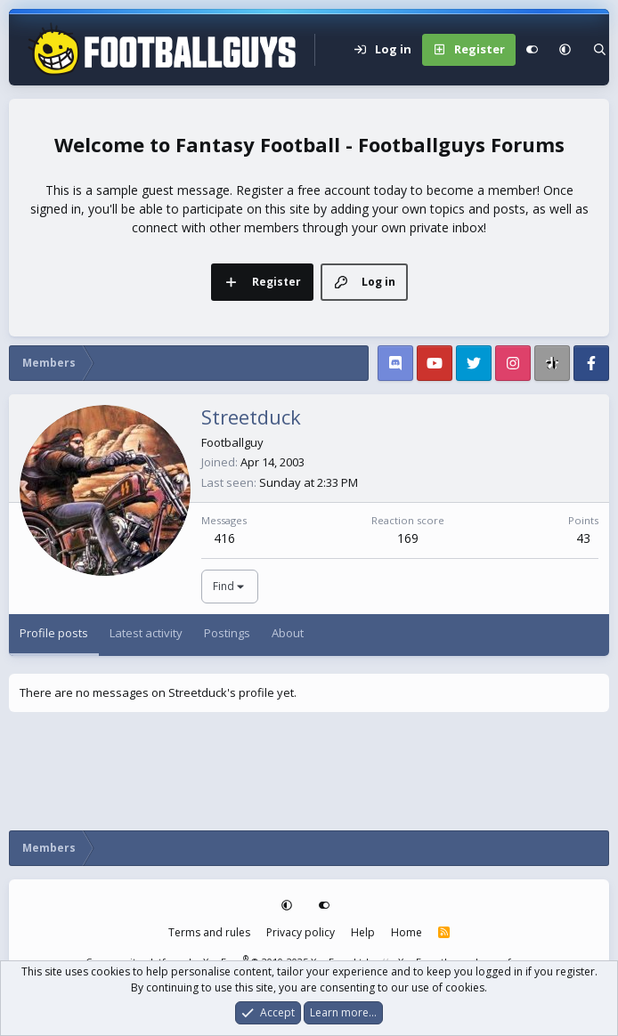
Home (406, 932)
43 (583, 538)
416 (224, 538)
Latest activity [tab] (146, 633)
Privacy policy (300, 932)
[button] (565, 50)
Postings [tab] (227, 633)
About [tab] (288, 633)
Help (363, 932)
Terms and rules (209, 932)
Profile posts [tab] (54, 633)
